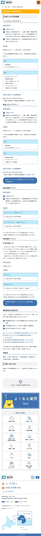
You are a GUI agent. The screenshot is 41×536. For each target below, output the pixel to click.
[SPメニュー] (38, 2)
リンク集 (16, 505)
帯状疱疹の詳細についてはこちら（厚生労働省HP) (19, 303)
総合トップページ (8, 508)
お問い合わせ (7, 505)
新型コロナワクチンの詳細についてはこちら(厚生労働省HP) (20, 180)
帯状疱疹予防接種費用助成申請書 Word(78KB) (19, 342)
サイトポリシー (26, 505)
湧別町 (6, 2)
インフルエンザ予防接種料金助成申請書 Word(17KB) (21, 333)
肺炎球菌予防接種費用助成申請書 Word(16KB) (19, 339)
